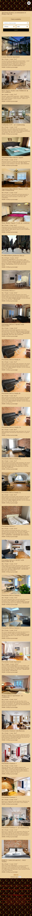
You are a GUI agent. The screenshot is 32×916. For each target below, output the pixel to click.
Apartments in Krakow (7, 894)
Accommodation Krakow (18, 898)
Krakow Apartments (6, 898)
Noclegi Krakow (17, 900)
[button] (29, 3)
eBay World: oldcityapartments (8, 903)
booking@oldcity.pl (18, 885)
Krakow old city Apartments (18, 904)
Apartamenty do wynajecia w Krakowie (16, 901)
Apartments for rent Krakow (19, 899)
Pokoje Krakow (26, 900)
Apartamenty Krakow (6, 900)
